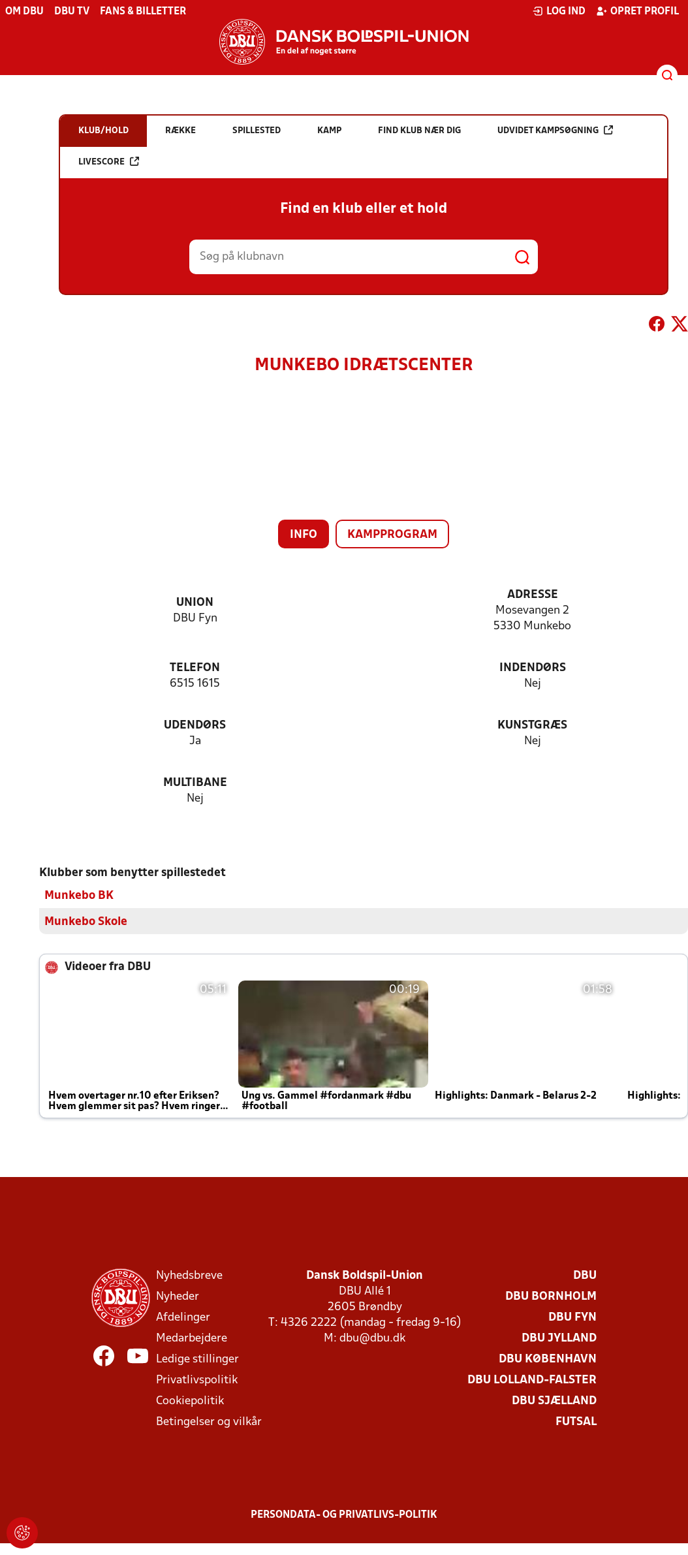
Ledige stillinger (197, 1358)
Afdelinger (183, 1317)
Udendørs (195, 725)
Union (194, 602)
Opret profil (637, 11)
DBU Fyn (572, 1317)
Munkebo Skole (85, 921)
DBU (585, 1275)
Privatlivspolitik (197, 1379)
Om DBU (24, 11)
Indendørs (532, 668)
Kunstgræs (532, 725)
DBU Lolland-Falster (532, 1379)
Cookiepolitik (190, 1400)
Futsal (576, 1421)
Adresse (532, 595)
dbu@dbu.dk (372, 1337)
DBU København (548, 1358)
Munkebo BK (79, 895)
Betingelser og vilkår (209, 1421)
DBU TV (71, 11)
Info (303, 535)
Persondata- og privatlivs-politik (344, 1514)
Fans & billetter (143, 11)
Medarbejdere (191, 1337)
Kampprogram (392, 535)
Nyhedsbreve (189, 1275)
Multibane (195, 783)
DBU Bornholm (551, 1296)
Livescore (108, 161)
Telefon (195, 668)
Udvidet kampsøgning (555, 130)
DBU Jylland (559, 1337)
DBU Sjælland (554, 1400)
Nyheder (177, 1296)
